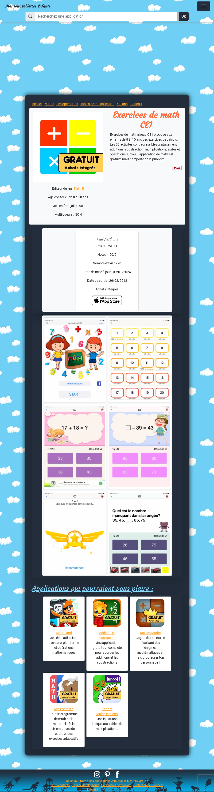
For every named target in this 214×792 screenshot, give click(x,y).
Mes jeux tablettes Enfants (28, 6)
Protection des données (148, 785)
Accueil (37, 104)
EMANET (92, 789)
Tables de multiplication (97, 104)
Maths (49, 104)
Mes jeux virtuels (137, 781)
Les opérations (67, 104)
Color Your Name (77, 781)
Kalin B (79, 188)
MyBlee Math (63, 709)
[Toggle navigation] (203, 6)
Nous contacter (60, 785)
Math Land (64, 633)
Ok (183, 16)
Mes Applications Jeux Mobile (107, 781)
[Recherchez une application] (106, 16)
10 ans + (136, 104)
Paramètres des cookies (116, 785)
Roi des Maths (150, 633)
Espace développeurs (85, 785)
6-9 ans (122, 104)
